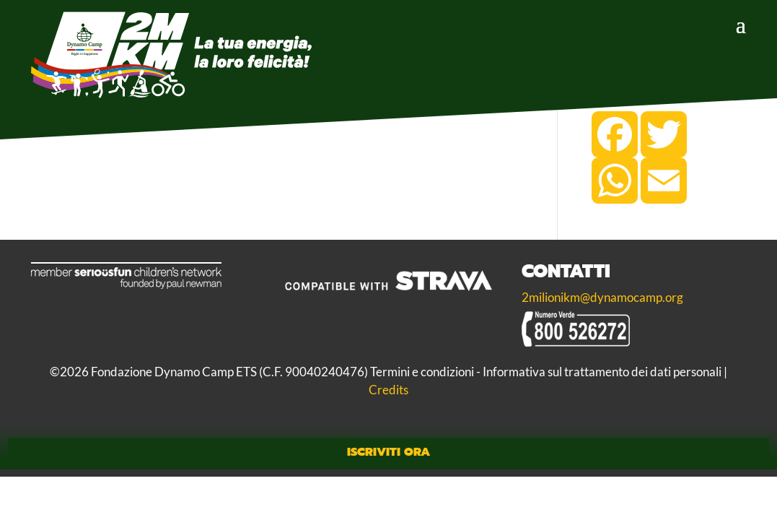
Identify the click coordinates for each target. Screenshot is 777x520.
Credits (388, 388)
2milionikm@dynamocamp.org (602, 297)
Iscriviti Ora (388, 450)
